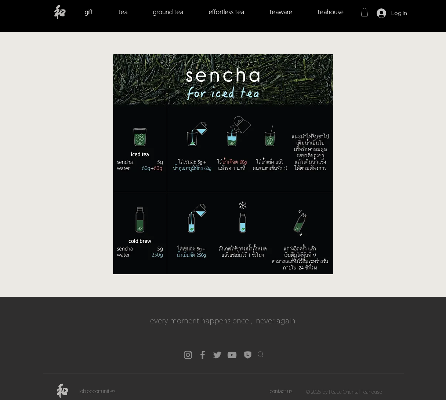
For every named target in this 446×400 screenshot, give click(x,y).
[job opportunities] (97, 391)
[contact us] (281, 391)
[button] (364, 12)
